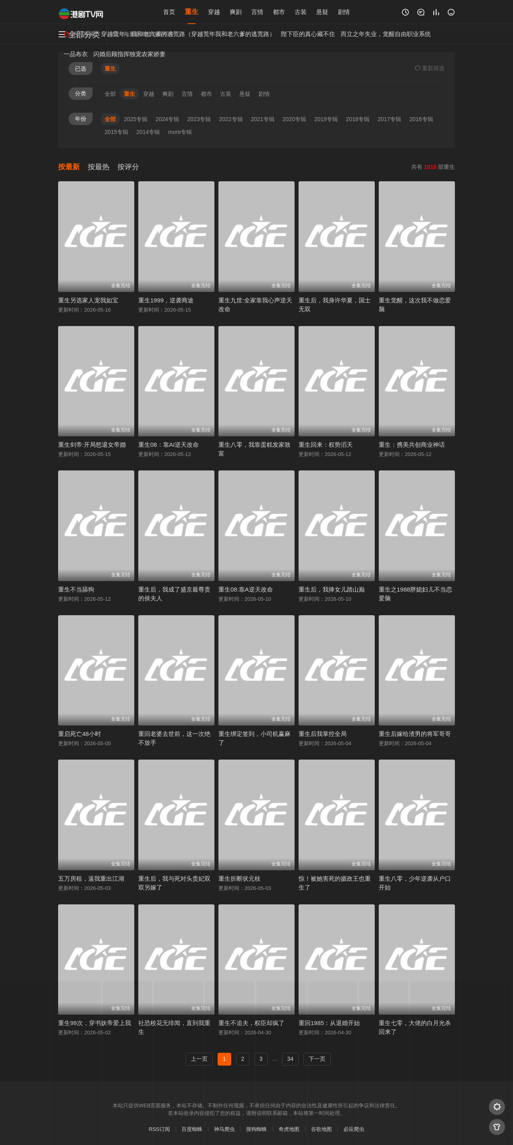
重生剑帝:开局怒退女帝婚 (92, 444)
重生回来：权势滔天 (326, 444)
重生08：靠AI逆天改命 (168, 444)
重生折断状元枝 (239, 878)
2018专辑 (358, 119)
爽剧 (236, 11)
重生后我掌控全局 (323, 733)
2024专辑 (167, 119)
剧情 (344, 11)
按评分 (128, 167)
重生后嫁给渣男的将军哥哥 (415, 733)
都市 (279, 11)
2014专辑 (148, 132)
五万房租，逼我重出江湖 (91, 878)
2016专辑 (421, 119)
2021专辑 (263, 119)
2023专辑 (199, 119)
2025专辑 (135, 119)
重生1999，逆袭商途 (166, 300)
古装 (301, 11)
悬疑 (322, 11)
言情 (257, 11)
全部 (110, 94)
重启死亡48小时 (79, 733)
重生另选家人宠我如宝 (88, 300)
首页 (169, 11)
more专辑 (180, 132)
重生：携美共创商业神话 (412, 444)
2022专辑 (230, 119)
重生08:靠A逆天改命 (245, 589)
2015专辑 (116, 132)
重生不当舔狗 (76, 589)
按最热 (98, 167)
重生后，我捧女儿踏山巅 (332, 589)
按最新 (69, 167)
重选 (429, 68)
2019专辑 (326, 119)
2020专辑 (294, 119)
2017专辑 (389, 119)
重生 (191, 12)
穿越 (214, 11)
